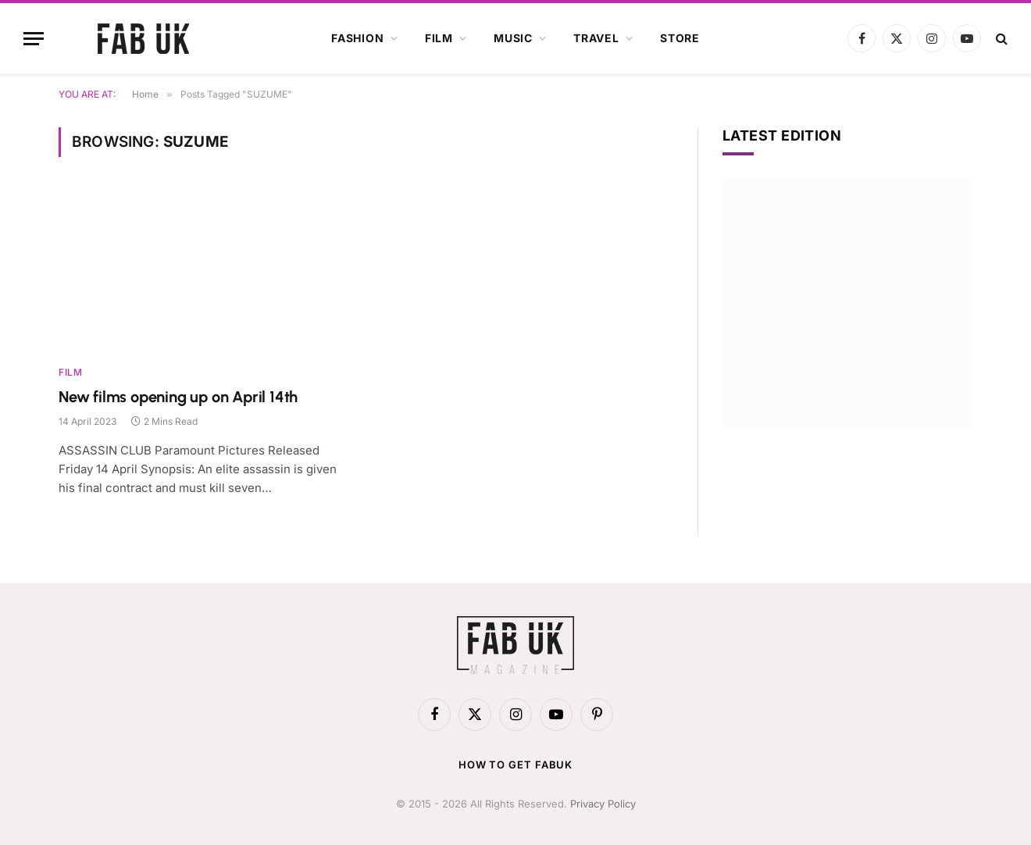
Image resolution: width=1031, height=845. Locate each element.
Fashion (357, 38)
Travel (596, 38)
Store (680, 38)
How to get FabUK (515, 764)
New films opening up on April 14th (178, 396)
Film (439, 38)
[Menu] (33, 38)
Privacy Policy (603, 803)
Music (513, 38)
